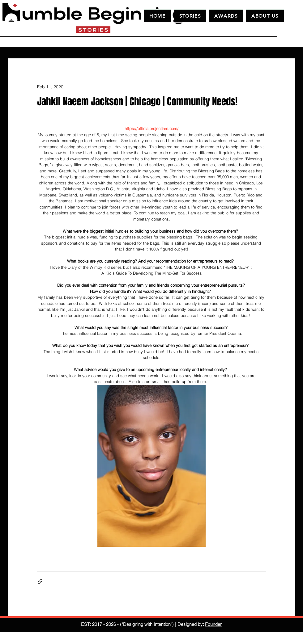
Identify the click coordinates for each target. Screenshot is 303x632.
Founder (213, 624)
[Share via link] (40, 581)
